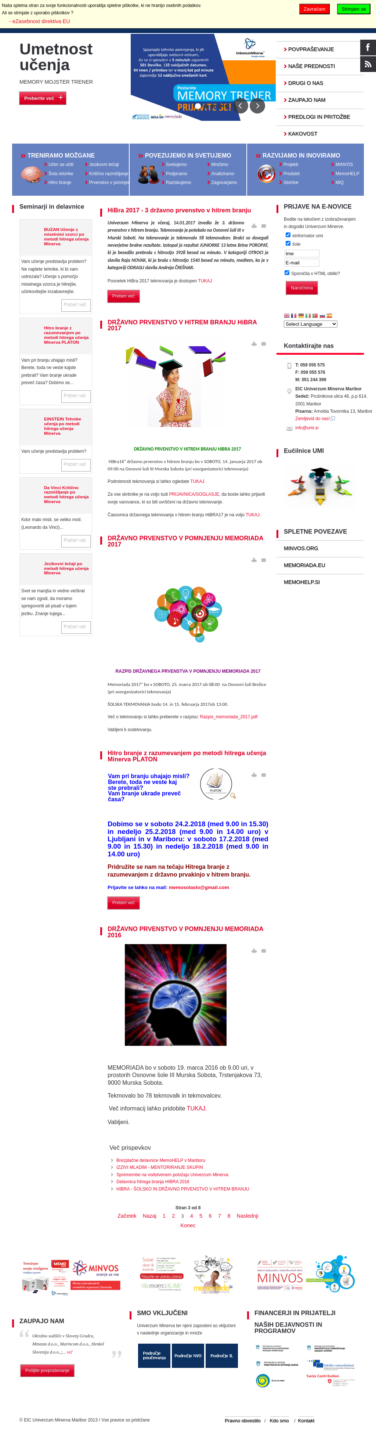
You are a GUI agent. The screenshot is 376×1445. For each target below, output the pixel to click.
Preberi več (75, 305)
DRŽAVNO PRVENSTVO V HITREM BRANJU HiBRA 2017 (182, 325)
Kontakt (306, 1420)
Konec (188, 1225)
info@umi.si (306, 427)
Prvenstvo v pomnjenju (111, 182)
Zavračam (314, 9)
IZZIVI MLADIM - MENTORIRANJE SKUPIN (159, 1167)
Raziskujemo (178, 182)
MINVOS (344, 164)
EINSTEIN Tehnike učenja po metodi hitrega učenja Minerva (62, 426)
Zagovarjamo (224, 182)
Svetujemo (176, 164)
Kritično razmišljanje (109, 173)
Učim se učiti (60, 164)
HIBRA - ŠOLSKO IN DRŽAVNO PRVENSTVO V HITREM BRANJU (182, 1189)
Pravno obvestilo (243, 1420)
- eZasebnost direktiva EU (39, 21)
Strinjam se (353, 9)
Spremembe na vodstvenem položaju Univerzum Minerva (172, 1174)
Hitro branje (59, 182)
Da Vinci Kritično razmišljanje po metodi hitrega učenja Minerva (66, 494)
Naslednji (247, 1216)
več (70, 1352)
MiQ (340, 182)
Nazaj (149, 1216)
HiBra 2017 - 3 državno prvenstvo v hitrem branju (179, 210)
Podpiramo (176, 173)
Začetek (127, 1216)
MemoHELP (347, 173)
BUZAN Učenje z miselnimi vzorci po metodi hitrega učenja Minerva (66, 236)
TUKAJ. (197, 481)
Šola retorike (60, 173)
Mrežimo (220, 164)
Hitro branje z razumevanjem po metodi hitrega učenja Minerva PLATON (66, 334)
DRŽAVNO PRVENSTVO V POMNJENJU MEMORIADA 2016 (185, 932)
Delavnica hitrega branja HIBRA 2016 (152, 1181)
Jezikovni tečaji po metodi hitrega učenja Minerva (66, 568)
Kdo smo (279, 1420)
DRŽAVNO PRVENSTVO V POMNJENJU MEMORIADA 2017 (185, 541)
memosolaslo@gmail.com (199, 887)
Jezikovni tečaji (104, 164)
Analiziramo (223, 173)
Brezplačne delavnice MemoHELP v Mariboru (160, 1160)
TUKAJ (205, 280)
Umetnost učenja (56, 56)
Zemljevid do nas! (315, 418)
